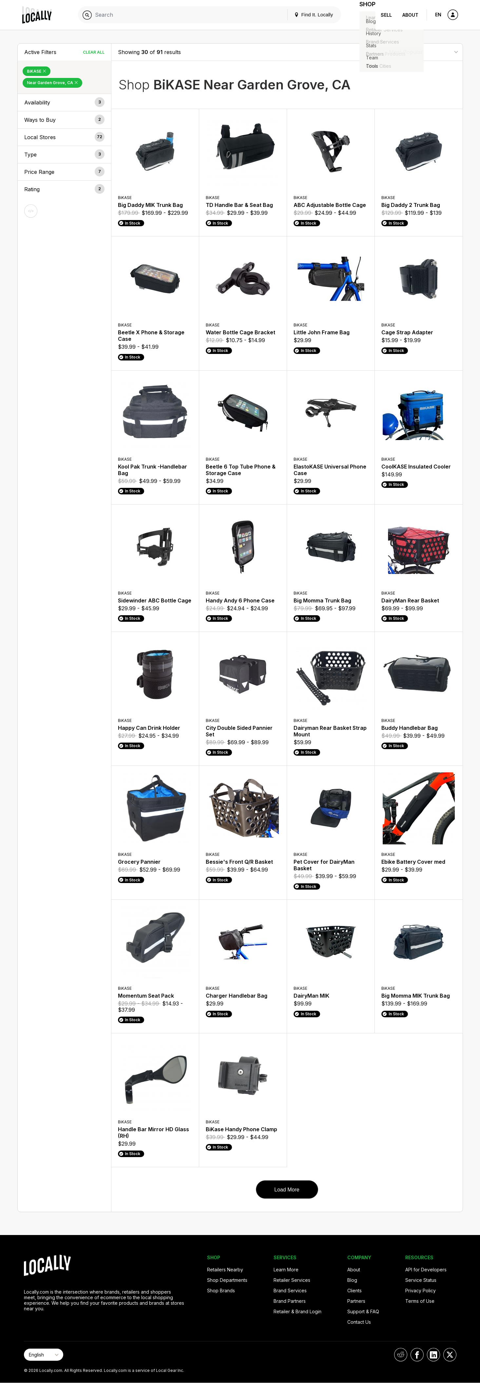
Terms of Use (419, 1301)
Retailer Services (292, 1280)
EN (438, 14)
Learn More (286, 1269)
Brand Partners (290, 1301)
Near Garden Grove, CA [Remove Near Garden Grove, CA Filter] (52, 82)
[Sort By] (423, 52)
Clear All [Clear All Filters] (94, 52)
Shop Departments (227, 1280)
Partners (356, 1301)
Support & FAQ (363, 1311)
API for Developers (426, 1269)
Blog (352, 1280)
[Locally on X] (449, 1354)
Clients (354, 1290)
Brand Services (290, 1290)
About (410, 15)
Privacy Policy (420, 1290)
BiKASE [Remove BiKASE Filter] (36, 71)
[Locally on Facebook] (417, 1354)
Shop (363, 15)
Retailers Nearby (225, 1269)
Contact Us (359, 1322)
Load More (286, 1189)
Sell (386, 15)
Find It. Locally (306, 14)
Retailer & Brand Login (297, 1311)
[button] (64, 102)
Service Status (420, 1280)
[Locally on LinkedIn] (433, 1354)
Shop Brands (221, 1290)
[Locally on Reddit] (400, 1354)
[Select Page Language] (43, 1355)
